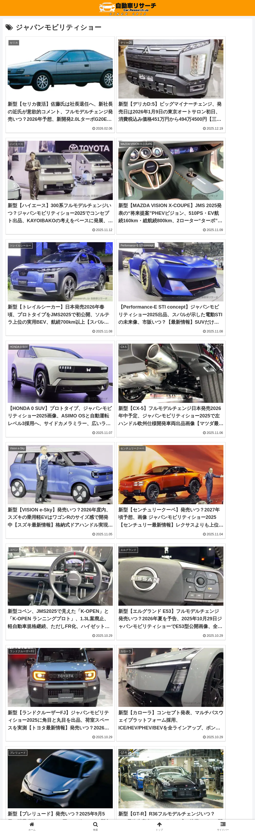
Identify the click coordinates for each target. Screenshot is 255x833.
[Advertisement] (66, 679)
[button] (127, 754)
